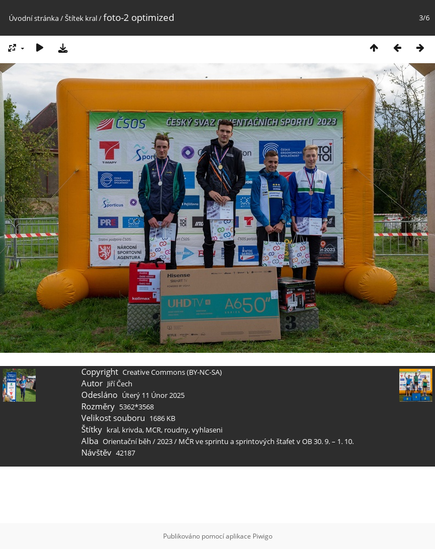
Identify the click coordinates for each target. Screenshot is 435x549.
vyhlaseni (207, 430)
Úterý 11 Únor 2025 (153, 395)
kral (91, 18)
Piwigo (262, 536)
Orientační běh (127, 441)
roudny (176, 430)
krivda (132, 430)
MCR (153, 430)
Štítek (74, 18)
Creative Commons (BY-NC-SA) (172, 372)
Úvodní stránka (34, 18)
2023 (164, 441)
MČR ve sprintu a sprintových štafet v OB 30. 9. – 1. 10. (266, 441)
